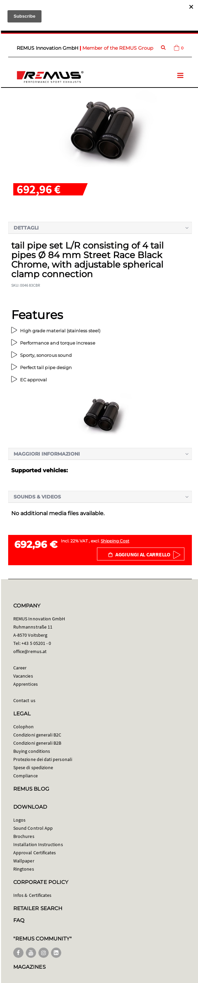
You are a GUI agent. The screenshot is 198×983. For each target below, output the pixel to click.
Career (20, 668)
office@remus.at (30, 651)
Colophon (23, 727)
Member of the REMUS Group (117, 48)
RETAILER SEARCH (37, 908)
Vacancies (23, 676)
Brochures (23, 836)
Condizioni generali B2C (37, 735)
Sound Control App (33, 828)
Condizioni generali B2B (37, 743)
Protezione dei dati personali (42, 759)
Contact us (24, 700)
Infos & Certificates (32, 895)
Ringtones (23, 869)
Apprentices (25, 684)
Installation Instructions (38, 844)
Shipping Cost (115, 540)
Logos (19, 820)
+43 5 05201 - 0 (36, 643)
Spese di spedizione (33, 767)
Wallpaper (23, 861)
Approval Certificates (34, 853)
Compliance (25, 776)
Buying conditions (31, 751)
